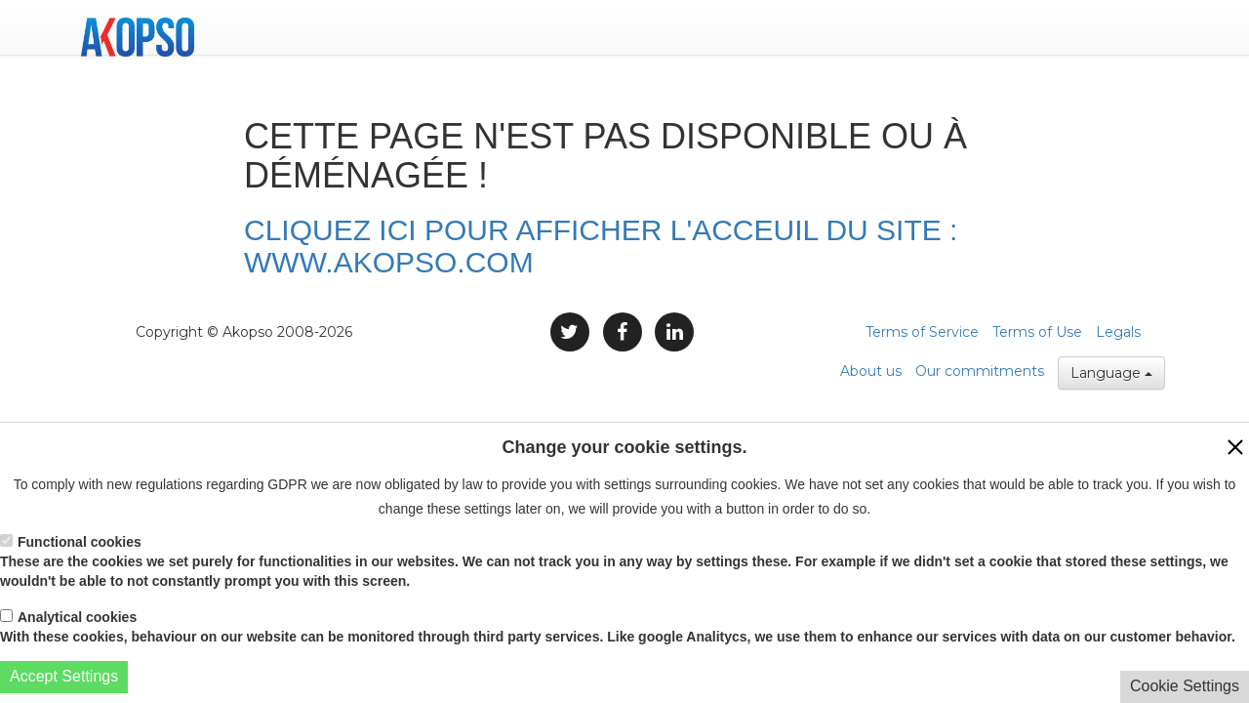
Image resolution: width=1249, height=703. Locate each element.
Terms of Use (1037, 332)
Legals (1118, 332)
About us (871, 371)
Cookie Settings (1184, 686)
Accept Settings (64, 676)
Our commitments (979, 371)
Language (1111, 373)
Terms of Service (922, 332)
